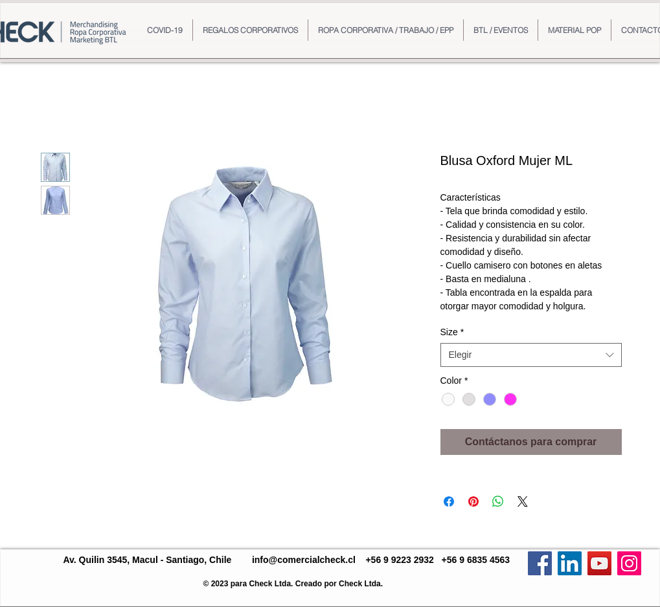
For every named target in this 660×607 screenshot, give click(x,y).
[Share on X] (522, 501)
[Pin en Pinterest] (473, 501)
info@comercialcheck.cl (304, 560)
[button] (250, 30)
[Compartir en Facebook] (449, 501)
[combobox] (531, 354)
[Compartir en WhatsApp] (498, 501)
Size (452, 332)
